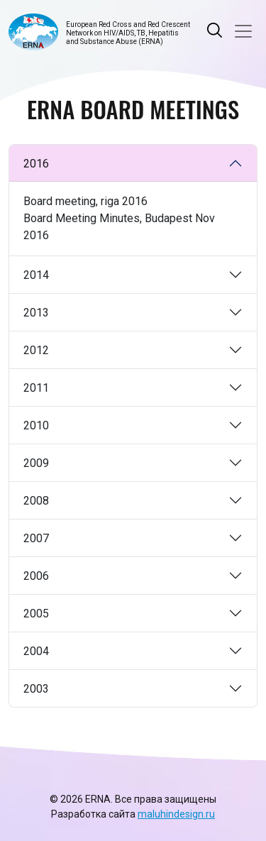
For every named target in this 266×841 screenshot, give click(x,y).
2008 (36, 500)
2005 (36, 613)
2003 (36, 689)
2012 (36, 350)
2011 (36, 388)
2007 (36, 538)
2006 (36, 576)
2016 (36, 163)
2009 (36, 463)
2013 (36, 312)
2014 (36, 275)
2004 (36, 651)
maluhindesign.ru (176, 814)
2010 (36, 425)
